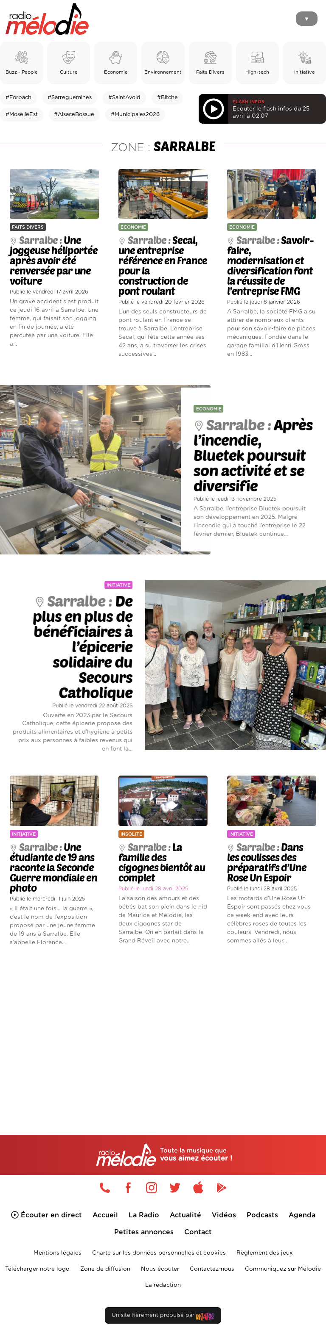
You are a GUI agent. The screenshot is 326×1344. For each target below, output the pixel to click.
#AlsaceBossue (74, 114)
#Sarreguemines (70, 97)
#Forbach (18, 97)
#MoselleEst (22, 114)
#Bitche (167, 97)
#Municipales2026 (135, 114)
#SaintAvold (124, 97)
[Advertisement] (163, 1026)
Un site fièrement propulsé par (163, 1317)
